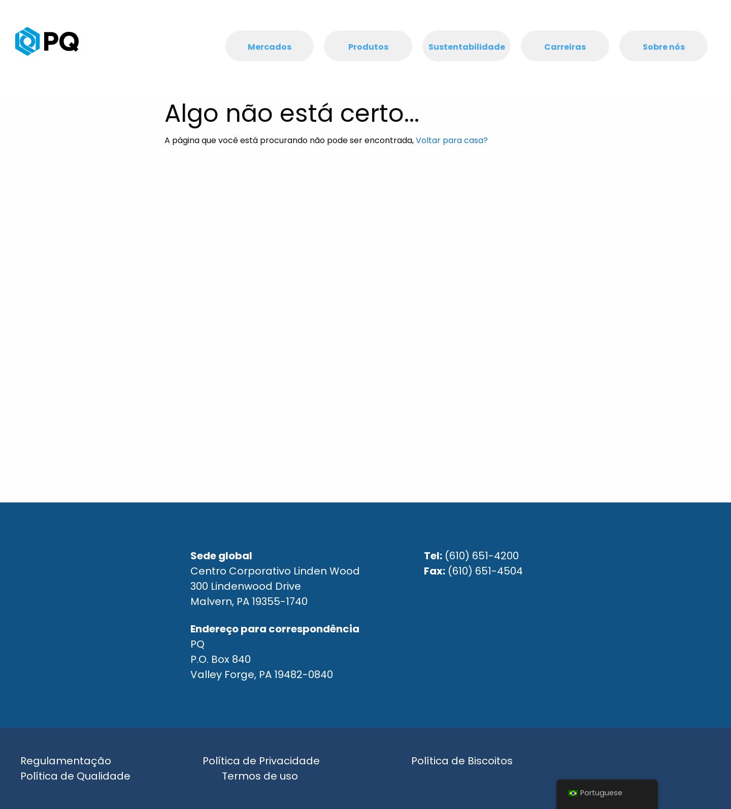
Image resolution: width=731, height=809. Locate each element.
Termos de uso (260, 776)
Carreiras (565, 47)
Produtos (368, 47)
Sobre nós (664, 47)
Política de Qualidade (75, 776)
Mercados (269, 47)
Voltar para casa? (452, 140)
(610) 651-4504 (485, 571)
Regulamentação (65, 761)
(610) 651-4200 (482, 556)
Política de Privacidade (261, 761)
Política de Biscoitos (462, 761)
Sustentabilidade (466, 47)
